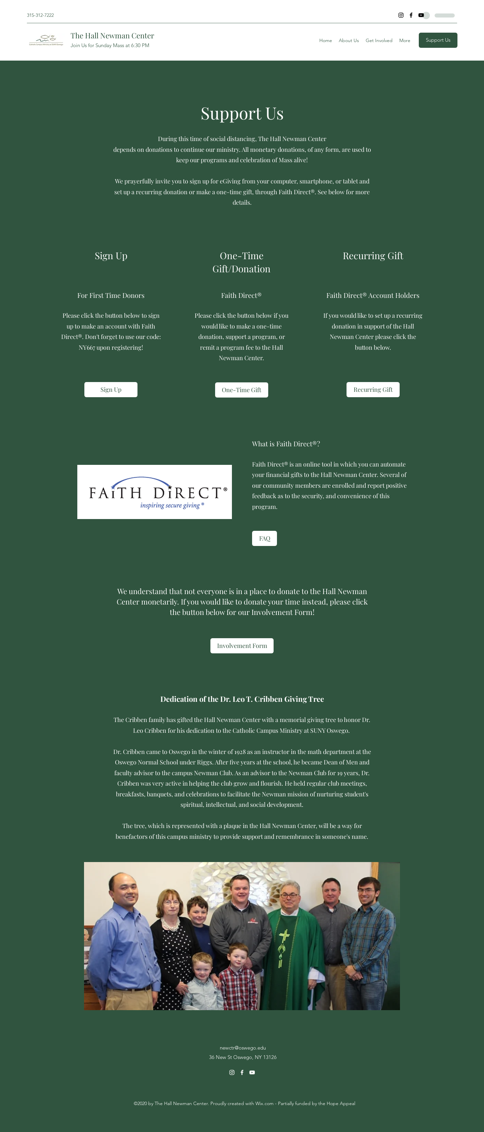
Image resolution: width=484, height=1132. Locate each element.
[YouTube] (421, 15)
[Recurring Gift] (373, 389)
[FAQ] (264, 538)
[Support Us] (438, 40)
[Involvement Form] (242, 645)
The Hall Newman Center (112, 35)
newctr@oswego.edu (243, 1047)
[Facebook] (411, 15)
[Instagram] (401, 15)
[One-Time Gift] (241, 390)
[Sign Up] (110, 389)
